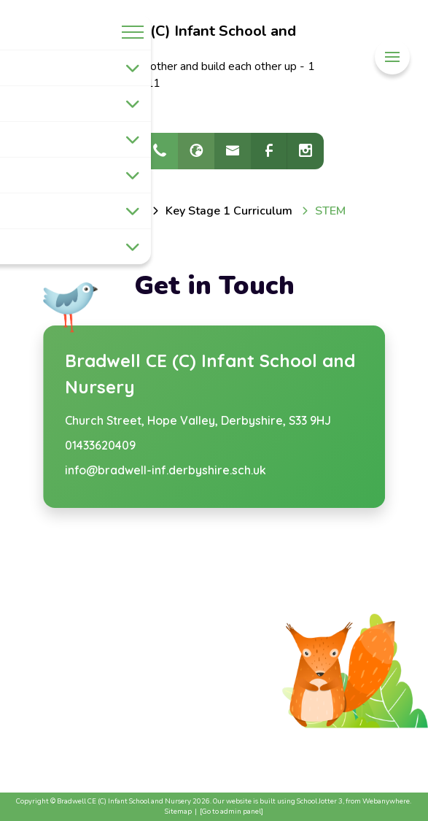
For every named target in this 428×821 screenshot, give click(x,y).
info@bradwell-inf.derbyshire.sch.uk (165, 470)
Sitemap (178, 811)
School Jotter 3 (320, 801)
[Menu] (392, 57)
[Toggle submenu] (132, 67)
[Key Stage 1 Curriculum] (229, 211)
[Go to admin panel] (231, 811)
